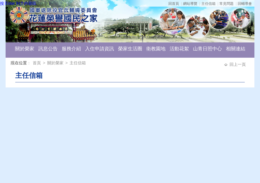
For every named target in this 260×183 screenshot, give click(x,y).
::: (163, 4)
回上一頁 (238, 64)
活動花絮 (179, 48)
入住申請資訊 (99, 48)
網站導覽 (190, 4)
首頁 (37, 63)
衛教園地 (156, 48)
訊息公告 (48, 48)
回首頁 (173, 4)
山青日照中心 (207, 48)
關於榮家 (24, 48)
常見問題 (226, 4)
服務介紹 (71, 48)
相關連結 (235, 48)
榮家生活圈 (130, 48)
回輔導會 (245, 4)
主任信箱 (208, 4)
